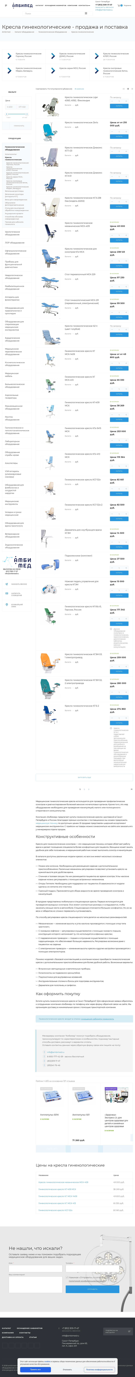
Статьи (33, 1337)
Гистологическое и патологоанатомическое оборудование (17, 430)
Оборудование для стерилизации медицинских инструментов (14, 325)
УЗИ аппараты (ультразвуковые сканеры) (13, 474)
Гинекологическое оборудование (18, 148)
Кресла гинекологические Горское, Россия (28, 54)
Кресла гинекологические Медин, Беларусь (28, 69)
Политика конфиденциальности (99, 1370)
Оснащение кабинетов (30, 1328)
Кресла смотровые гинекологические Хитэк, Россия (115, 71)
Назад (39, 1118)
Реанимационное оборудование (13, 407)
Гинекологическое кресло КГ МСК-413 (57, 1203)
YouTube (18, 1345)
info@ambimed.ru (103, 10)
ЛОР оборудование (14, 242)
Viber (37, 1345)
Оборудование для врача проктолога (14, 524)
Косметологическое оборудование (15, 363)
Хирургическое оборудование (12, 339)
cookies (47, 1361)
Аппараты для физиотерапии (12, 298)
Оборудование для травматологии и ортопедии (14, 311)
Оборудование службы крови (12, 453)
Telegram (11, 1345)
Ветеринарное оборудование (12, 535)
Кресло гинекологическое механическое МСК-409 (63, 1182)
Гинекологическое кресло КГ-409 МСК (57, 1189)
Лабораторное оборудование (12, 442)
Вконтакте (5, 1345)
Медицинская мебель (12, 374)
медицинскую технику (47, 823)
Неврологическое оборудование (14, 276)
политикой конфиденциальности (86, 1281)
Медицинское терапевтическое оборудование (13, 352)
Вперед (130, 1118)
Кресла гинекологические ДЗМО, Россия (72, 54)
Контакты (24, 1333)
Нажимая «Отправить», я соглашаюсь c (89, 1279)
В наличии (79, 89)
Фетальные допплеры (14, 191)
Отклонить (67, 1370)
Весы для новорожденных (16, 200)
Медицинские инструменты (12, 502)
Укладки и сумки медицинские (13, 513)
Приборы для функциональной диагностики (13, 264)
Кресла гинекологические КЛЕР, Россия (116, 54)
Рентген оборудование (12, 418)
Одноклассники (24, 1345)
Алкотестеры (11, 463)
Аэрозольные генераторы (11, 396)
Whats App (30, 1345)
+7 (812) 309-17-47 (103, 5)
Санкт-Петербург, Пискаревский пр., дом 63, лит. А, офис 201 (74, 1343)
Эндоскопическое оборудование (14, 546)
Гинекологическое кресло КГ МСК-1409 (58, 1196)
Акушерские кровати (14, 213)
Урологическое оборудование (12, 233)
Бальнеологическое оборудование (15, 385)
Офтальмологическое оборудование (15, 252)
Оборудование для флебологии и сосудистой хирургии (14, 489)
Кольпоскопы (17, 154)
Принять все (35, 1369)
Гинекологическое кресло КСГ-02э (55, 1210)
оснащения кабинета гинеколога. (97, 1019)
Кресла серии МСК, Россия (72, 68)
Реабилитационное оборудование (14, 287)
